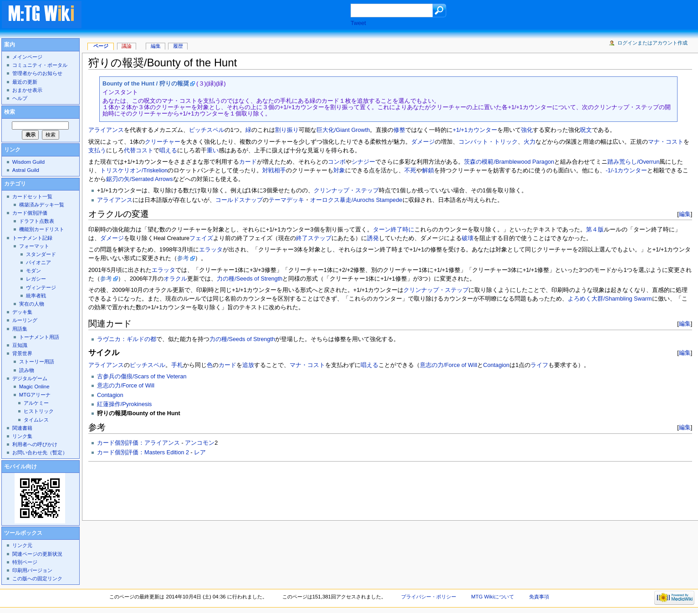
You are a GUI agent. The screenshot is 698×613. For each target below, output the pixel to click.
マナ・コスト (665, 142)
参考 (183, 258)
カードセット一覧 (32, 196)
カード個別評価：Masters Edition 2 (143, 452)
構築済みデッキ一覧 (41, 204)
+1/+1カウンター (475, 130)
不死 (410, 170)
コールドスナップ (239, 200)
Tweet (358, 23)
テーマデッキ (286, 200)
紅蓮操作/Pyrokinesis (124, 404)
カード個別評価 (29, 213)
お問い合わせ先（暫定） (39, 452)
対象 (339, 170)
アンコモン (199, 443)
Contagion (496, 365)
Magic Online (34, 386)
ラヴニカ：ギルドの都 (126, 339)
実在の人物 (31, 303)
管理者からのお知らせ (37, 73)
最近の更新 (24, 82)
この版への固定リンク (37, 578)
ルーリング (24, 320)
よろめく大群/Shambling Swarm (610, 299)
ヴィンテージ (41, 287)
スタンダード (41, 254)
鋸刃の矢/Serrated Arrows (139, 179)
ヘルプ (19, 98)
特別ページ (24, 562)
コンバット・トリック (488, 142)
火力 (529, 142)
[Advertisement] (224, 15)
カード (248, 162)
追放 (248, 365)
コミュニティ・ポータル (39, 65)
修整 (399, 130)
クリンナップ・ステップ (346, 190)
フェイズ (201, 238)
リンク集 (22, 436)
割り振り (287, 130)
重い (213, 150)
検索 (9, 112)
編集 (685, 214)
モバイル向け (20, 466)
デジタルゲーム (29, 378)
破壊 (468, 238)
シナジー (363, 162)
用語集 (19, 329)
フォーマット (34, 246)
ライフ (539, 365)
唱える (168, 150)
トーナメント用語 (39, 337)
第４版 (595, 229)
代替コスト (138, 150)
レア (200, 452)
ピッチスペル (206, 130)
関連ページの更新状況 (37, 554)
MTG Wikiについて (492, 596)
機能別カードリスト (41, 229)
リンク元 (22, 545)
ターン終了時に (393, 229)
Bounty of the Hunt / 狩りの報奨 (145, 83)
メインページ (27, 57)
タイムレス (36, 419)
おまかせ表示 (27, 90)
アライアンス (106, 130)
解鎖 (428, 170)
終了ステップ (313, 238)
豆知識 (19, 345)
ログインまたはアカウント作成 (652, 42)
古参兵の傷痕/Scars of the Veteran (142, 376)
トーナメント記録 (32, 238)
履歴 (178, 46)
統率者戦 (36, 295)
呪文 (586, 130)
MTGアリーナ (35, 394)
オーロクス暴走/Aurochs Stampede (356, 200)
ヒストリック (39, 411)
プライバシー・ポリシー (428, 596)
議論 (127, 46)
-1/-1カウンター (626, 170)
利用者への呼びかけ (34, 444)
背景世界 (22, 353)
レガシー (36, 278)
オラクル (175, 279)
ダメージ (423, 142)
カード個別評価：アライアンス (138, 443)
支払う (97, 150)
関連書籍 (22, 428)
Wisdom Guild (28, 162)
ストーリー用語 (36, 361)
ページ (100, 46)
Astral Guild (25, 170)
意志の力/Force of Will (448, 365)
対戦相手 (274, 170)
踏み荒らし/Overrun (633, 162)
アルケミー (36, 403)
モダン (33, 270)
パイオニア (38, 262)
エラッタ (211, 249)
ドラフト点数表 (36, 221)
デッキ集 (22, 312)
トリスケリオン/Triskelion (134, 170)
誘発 (373, 238)
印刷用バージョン (32, 570)
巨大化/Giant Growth (343, 130)
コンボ (337, 162)
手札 (177, 365)
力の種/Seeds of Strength (249, 279)
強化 (527, 130)
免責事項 (539, 596)
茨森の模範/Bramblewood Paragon (509, 162)
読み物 (26, 370)
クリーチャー (162, 142)
